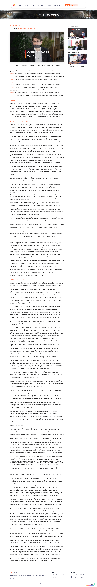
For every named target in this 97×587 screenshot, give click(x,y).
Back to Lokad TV (15, 25)
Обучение (40, 5)
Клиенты (34, 5)
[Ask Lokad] (90, 584)
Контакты (73, 5)
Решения (27, 5)
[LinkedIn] (11, 578)
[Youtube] (13, 578)
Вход (67, 5)
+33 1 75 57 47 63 (80, 574)
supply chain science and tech (27, 28)
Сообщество (57, 5)
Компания (48, 5)
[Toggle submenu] (29, 5)
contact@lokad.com (82, 577)
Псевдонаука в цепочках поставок (76, 38)
